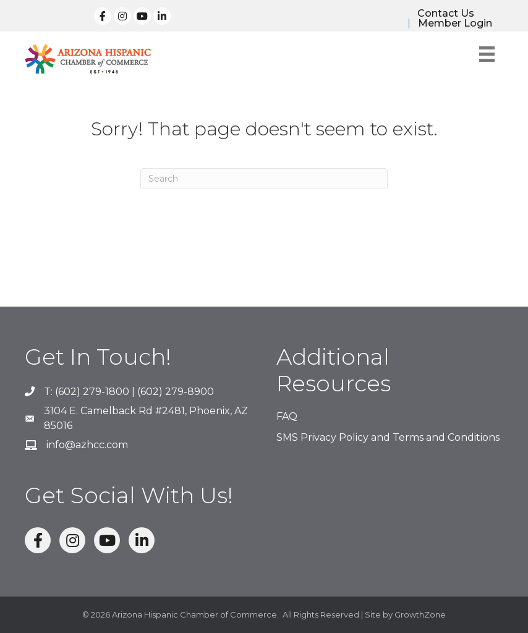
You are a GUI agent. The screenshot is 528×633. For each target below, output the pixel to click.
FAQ (286, 416)
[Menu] (487, 54)
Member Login (455, 23)
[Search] (264, 178)
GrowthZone (420, 614)
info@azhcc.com (87, 445)
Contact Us (445, 14)
